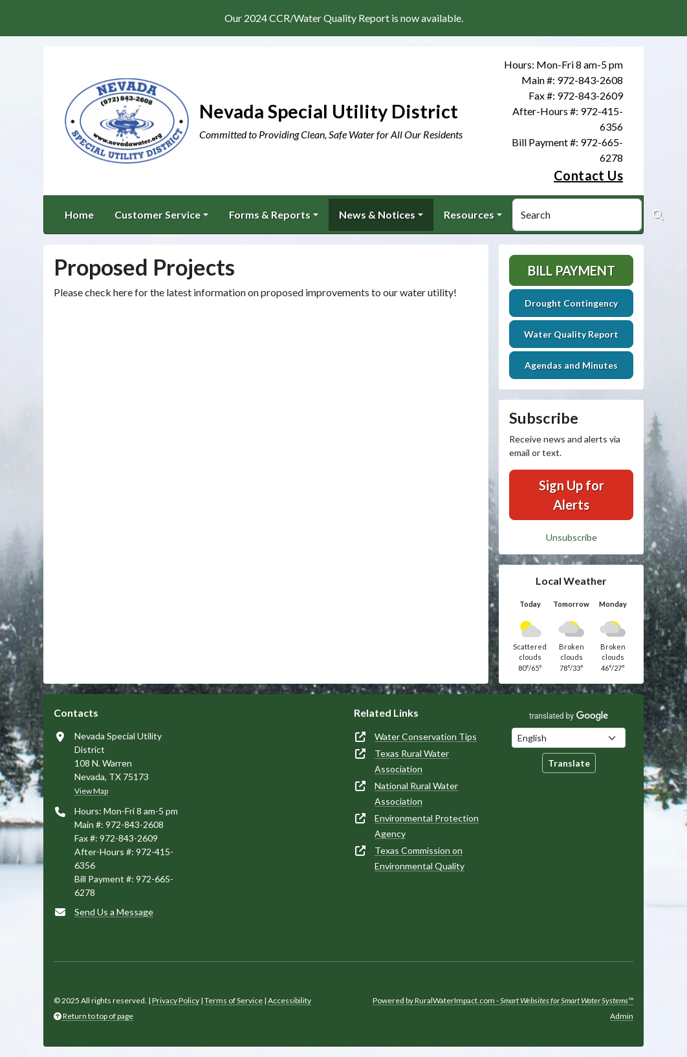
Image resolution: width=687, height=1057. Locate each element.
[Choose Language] (569, 738)
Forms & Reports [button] (270, 214)
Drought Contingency (571, 303)
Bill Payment (571, 270)
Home (79, 214)
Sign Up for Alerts (571, 494)
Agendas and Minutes (571, 365)
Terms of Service (233, 1000)
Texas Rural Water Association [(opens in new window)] (412, 761)
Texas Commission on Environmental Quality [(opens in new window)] (419, 858)
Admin (621, 1016)
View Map (91, 791)
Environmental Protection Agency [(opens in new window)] (427, 825)
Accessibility (289, 1000)
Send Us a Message (113, 911)
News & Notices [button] (377, 214)
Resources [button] (469, 214)
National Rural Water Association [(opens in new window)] (416, 793)
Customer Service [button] (157, 214)
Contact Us (588, 175)
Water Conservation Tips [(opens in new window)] (426, 736)
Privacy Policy (175, 1000)
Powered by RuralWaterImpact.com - (503, 1000)
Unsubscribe (571, 537)
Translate (569, 762)
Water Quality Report (571, 334)
